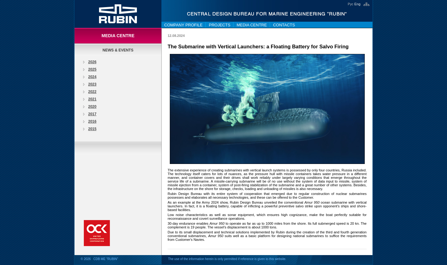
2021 (92, 99)
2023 (92, 84)
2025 (92, 69)
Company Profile (183, 25)
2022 (92, 92)
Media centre (252, 25)
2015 (92, 129)
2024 (92, 77)
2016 (92, 121)
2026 (92, 62)
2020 (92, 106)
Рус (350, 4)
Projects (219, 25)
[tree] (118, 95)
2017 (92, 114)
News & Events (117, 50)
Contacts (284, 25)
